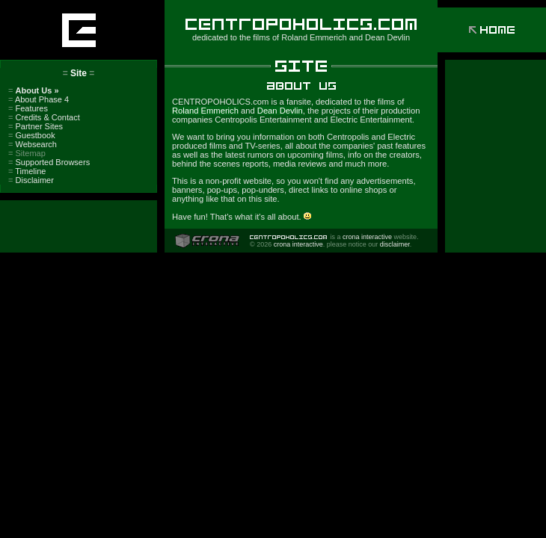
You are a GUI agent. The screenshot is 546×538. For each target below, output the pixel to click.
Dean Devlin (387, 37)
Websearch (32, 144)
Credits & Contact (44, 117)
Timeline (27, 171)
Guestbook (31, 135)
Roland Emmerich (313, 37)
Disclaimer (31, 180)
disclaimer (395, 244)
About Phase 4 (38, 99)
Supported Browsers (49, 162)
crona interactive (367, 237)
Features (28, 108)
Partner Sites (35, 126)
